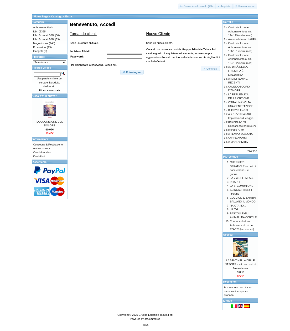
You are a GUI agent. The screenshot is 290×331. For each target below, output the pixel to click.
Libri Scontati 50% (43, 39)
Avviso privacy (41, 148)
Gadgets (38, 51)
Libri (35, 31)
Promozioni (39, 47)
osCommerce (152, 318)
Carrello (228, 22)
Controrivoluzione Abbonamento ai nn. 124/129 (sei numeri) (240, 31)
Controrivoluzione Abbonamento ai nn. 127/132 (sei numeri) (240, 59)
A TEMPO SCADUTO (240, 133)
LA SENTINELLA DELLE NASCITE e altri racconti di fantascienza (240, 264)
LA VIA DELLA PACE (242, 177)
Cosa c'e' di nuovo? (44, 95)
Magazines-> (40, 43)
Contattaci (39, 156)
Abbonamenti (41, 27)
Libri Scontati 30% (43, 35)
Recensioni (230, 281)
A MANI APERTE (238, 141)
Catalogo (56, 16)
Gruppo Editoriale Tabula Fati (155, 314)
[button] (197, 6)
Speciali (228, 234)
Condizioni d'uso (42, 152)
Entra (68, 16)
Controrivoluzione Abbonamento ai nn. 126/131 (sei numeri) (240, 47)
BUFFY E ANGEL (238, 110)
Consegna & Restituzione (48, 144)
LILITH (234, 209)
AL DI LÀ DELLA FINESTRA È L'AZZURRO (238, 70)
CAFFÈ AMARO (237, 137)
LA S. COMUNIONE (241, 185)
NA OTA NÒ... (238, 205)
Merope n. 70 (236, 129)
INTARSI (235, 182)
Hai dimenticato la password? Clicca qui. (93, 64)
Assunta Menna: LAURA (242, 39)
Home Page (41, 16)
